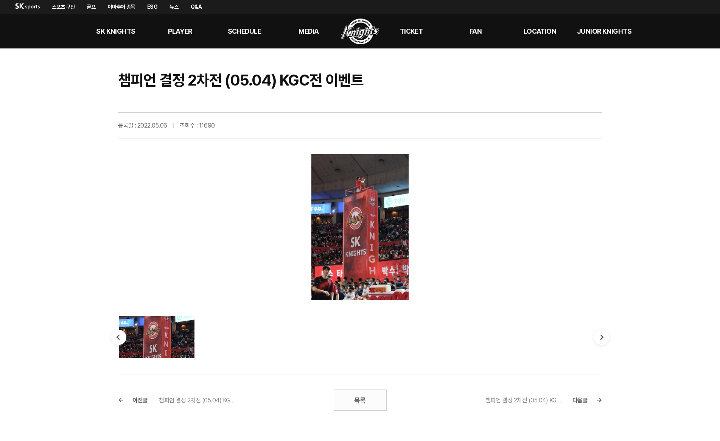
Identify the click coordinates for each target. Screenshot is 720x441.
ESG (152, 7)
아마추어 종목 (121, 7)
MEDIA (309, 31)
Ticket (411, 31)
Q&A (196, 7)
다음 (601, 337)
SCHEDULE (244, 31)
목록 (360, 400)
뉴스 (174, 7)
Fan (476, 31)
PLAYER (180, 31)
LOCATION (540, 31)
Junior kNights (604, 31)
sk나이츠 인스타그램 (699, 31)
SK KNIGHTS (115, 31)
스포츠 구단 (63, 7)
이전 (118, 337)
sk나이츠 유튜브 (681, 31)
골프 (91, 7)
